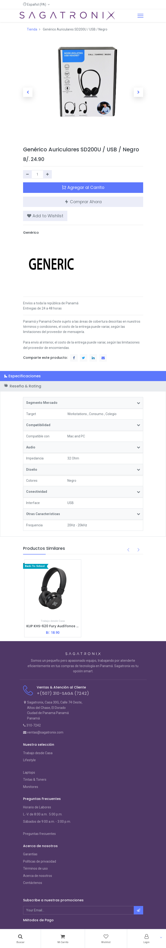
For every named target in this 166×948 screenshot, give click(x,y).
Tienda (32, 29)
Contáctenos (32, 883)
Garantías (30, 854)
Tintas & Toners (34, 779)
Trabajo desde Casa (38, 753)
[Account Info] (146, 938)
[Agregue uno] (47, 174)
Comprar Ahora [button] (83, 201)
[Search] (20, 938)
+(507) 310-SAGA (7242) (63, 693)
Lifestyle (29, 760)
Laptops (29, 772)
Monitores (30, 787)
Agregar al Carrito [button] (83, 187)
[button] (36, 4)
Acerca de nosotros (37, 876)
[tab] (83, 376)
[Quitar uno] (27, 174)
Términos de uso (35, 868)
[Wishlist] (106, 938)
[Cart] (63, 938)
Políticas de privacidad (39, 861)
